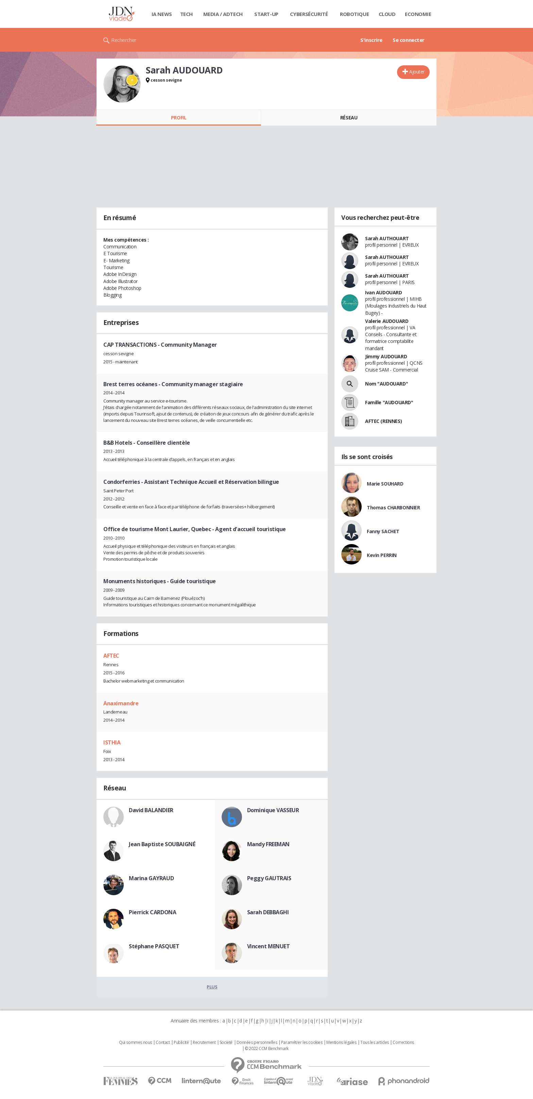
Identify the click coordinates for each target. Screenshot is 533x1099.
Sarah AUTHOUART (387, 238)
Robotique (354, 14)
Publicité (181, 1042)
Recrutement (204, 1042)
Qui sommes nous (135, 1042)
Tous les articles (374, 1042)
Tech (186, 14)
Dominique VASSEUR (273, 810)
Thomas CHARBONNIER (393, 507)
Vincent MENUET (268, 946)
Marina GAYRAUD (151, 878)
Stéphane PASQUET (154, 946)
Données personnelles (257, 1042)
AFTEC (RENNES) (383, 421)
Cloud (387, 14)
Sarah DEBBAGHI (268, 912)
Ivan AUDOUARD (383, 292)
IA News (162, 14)
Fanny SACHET (383, 531)
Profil (178, 117)
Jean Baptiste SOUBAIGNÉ (162, 844)
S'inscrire (371, 39)
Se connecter (409, 39)
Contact (163, 1042)
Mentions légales (341, 1042)
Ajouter (417, 71)
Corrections (403, 1042)
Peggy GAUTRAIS (269, 878)
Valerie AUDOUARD (386, 321)
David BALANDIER (151, 810)
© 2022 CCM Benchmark (267, 1048)
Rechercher (124, 39)
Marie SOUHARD (385, 483)
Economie (418, 14)
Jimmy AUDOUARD (386, 356)
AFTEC (111, 655)
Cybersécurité (309, 14)
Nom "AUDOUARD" (386, 383)
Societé (226, 1042)
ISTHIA (111, 742)
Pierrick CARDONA (152, 912)
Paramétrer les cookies (302, 1042)
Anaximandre (120, 703)
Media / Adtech (223, 14)
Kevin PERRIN (382, 555)
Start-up (266, 14)
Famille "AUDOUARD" (389, 402)
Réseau (348, 117)
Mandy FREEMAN (268, 844)
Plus (212, 987)
